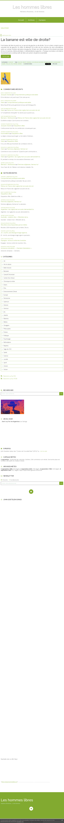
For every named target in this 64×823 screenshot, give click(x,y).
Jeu (4, 312)
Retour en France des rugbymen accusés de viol (23, 110)
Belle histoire (7, 268)
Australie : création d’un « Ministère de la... (15, 217)
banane (46, 62)
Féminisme (7, 298)
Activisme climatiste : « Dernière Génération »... (16, 248)
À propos (42, 20)
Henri (2, 102)
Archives (31, 20)
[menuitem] (21, 20)
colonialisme (56, 62)
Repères (6, 346)
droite (24, 62)
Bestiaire (6, 271)
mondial (29, 62)
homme (20, 63)
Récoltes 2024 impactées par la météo (14, 225)
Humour (6, 308)
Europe (6, 295)
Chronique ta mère (9, 281)
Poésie (6, 332)
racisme (50, 62)
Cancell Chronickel (9, 274)
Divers (5, 285)
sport (5, 362)
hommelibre (5, 133)
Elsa (5, 288)
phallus (8, 63)
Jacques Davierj (6, 95)
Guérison (6, 302)
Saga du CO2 (7, 349)
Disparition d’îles (19, 126)
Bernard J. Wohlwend (8, 118)
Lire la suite (5, 56)
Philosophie (7, 329)
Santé (5, 352)
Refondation (7, 342)
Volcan (6, 369)
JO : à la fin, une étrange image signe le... (14, 233)
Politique (6, 335)
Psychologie (7, 339)
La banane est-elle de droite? (25, 39)
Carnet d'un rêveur (9, 278)
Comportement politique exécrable (26, 95)
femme (15, 63)
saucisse (40, 62)
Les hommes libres (32, 7)
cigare (3, 63)
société (6, 359)
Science (6, 356)
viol (12, 63)
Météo (5, 322)
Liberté (6, 315)
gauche (20, 62)
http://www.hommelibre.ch (9, 782)
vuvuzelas (35, 62)
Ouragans (6, 325)
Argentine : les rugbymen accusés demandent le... (24, 157)
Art (4, 261)
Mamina (6, 318)
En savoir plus (20, 821)
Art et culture (7, 264)
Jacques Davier (6, 126)
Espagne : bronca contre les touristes (13, 240)
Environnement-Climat (10, 291)
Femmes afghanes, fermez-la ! (17, 149)
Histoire (6, 305)
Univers (6, 366)
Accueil (21, 20)
